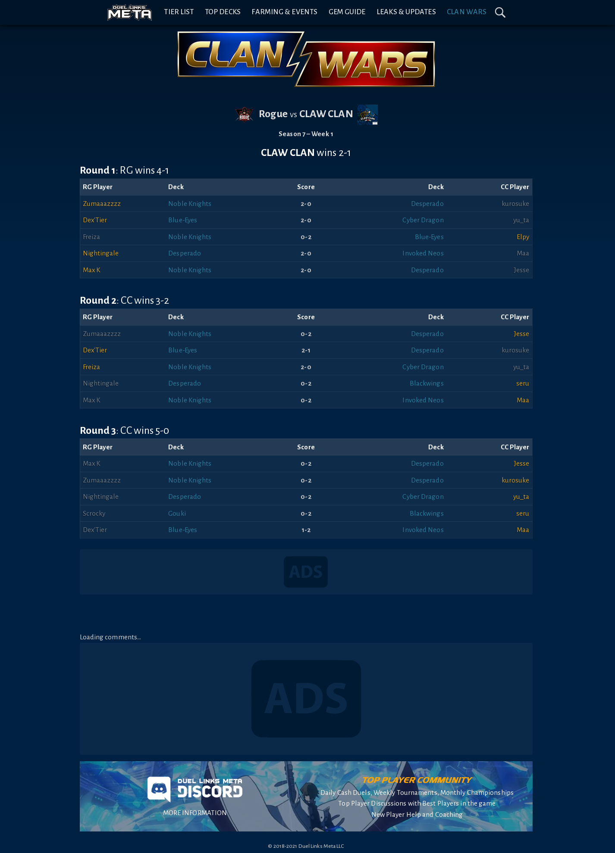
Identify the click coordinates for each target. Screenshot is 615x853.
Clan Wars (466, 12)
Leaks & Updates (406, 12)
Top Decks (223, 12)
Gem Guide (347, 12)
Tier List (179, 12)
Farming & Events (284, 12)
